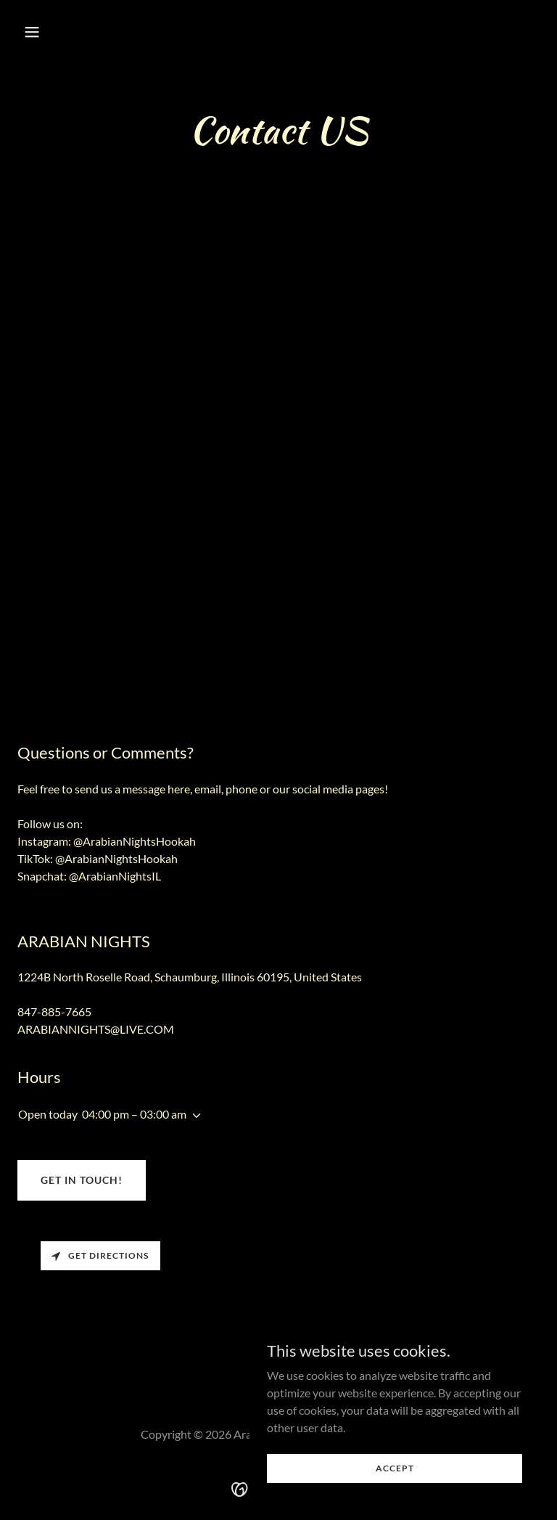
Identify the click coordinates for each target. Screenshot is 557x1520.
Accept (395, 1468)
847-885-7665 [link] (54, 1011)
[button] (77, 31)
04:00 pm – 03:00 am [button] (134, 1114)
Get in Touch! (82, 1180)
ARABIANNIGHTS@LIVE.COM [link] (95, 1029)
